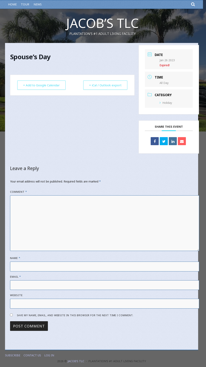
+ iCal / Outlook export (105, 85)
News (38, 4)
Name (15, 258)
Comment (18, 192)
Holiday (166, 103)
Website (16, 295)
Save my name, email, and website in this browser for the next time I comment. (75, 315)
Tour (25, 4)
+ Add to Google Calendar (41, 85)
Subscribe (12, 355)
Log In (49, 355)
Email (15, 276)
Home (12, 4)
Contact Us (32, 355)
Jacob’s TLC (102, 23)
